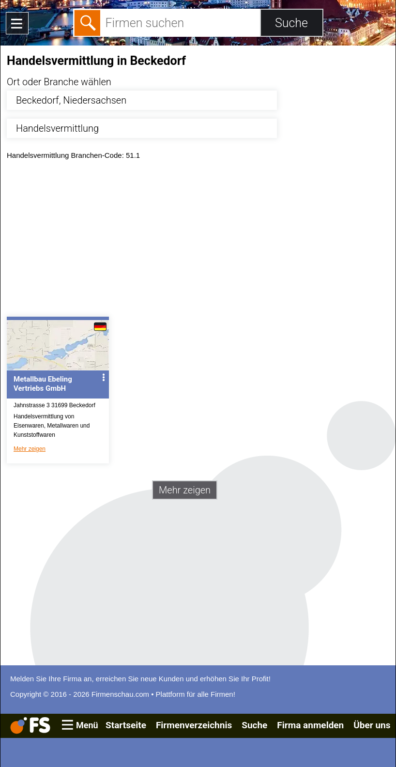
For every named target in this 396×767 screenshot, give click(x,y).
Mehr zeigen (30, 448)
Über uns (371, 725)
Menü (87, 725)
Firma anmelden (310, 725)
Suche (254, 725)
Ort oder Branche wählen (59, 82)
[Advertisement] (198, 240)
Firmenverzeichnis (194, 725)
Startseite (126, 725)
